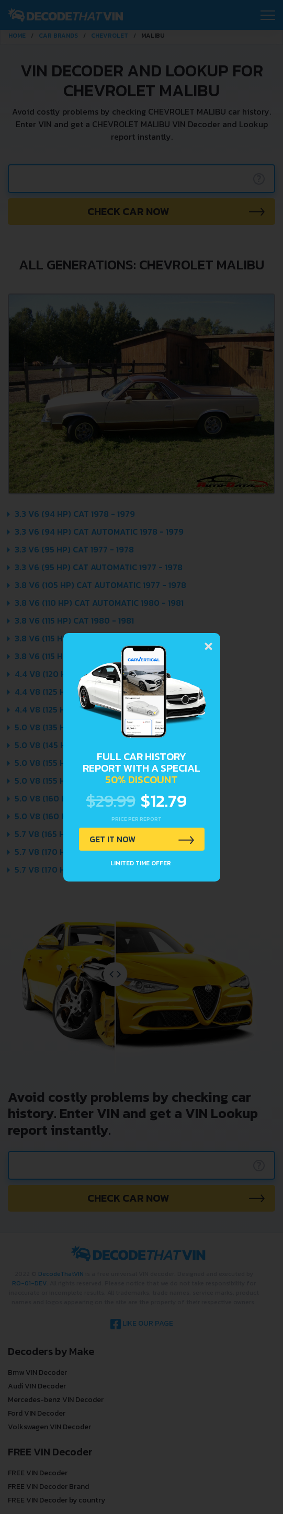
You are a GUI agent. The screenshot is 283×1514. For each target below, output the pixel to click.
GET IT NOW (112, 839)
